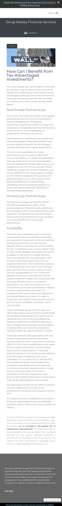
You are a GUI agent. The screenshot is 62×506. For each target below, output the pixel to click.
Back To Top (52, 500)
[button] (53, 13)
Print (12, 46)
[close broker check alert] (58, 2)
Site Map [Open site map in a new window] (9, 491)
